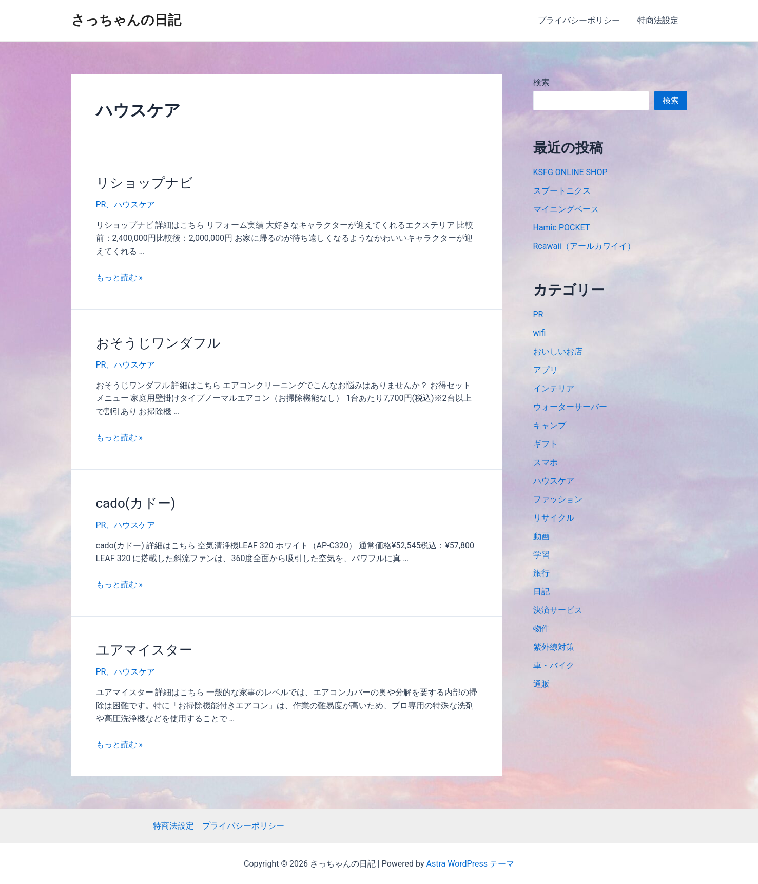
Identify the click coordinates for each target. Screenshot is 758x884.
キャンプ (549, 425)
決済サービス (557, 610)
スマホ (545, 462)
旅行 (541, 573)
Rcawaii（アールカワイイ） (584, 246)
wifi (539, 333)
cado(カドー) (136, 503)
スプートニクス (562, 191)
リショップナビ (144, 182)
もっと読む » (119, 277)
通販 (541, 684)
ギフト (545, 444)
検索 (541, 82)
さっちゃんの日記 (126, 20)
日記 (541, 592)
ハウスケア (134, 204)
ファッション (557, 499)
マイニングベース (566, 209)
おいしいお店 (557, 351)
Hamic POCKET (561, 228)
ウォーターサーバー (570, 407)
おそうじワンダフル (158, 343)
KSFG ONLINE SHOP (570, 172)
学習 (541, 555)
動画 (541, 536)
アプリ (545, 370)
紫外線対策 (553, 647)
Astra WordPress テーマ (470, 864)
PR (101, 204)
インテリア (553, 388)
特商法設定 (658, 20)
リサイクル (553, 518)
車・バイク (553, 665)
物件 (541, 628)
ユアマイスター (144, 650)
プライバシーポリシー (580, 20)
